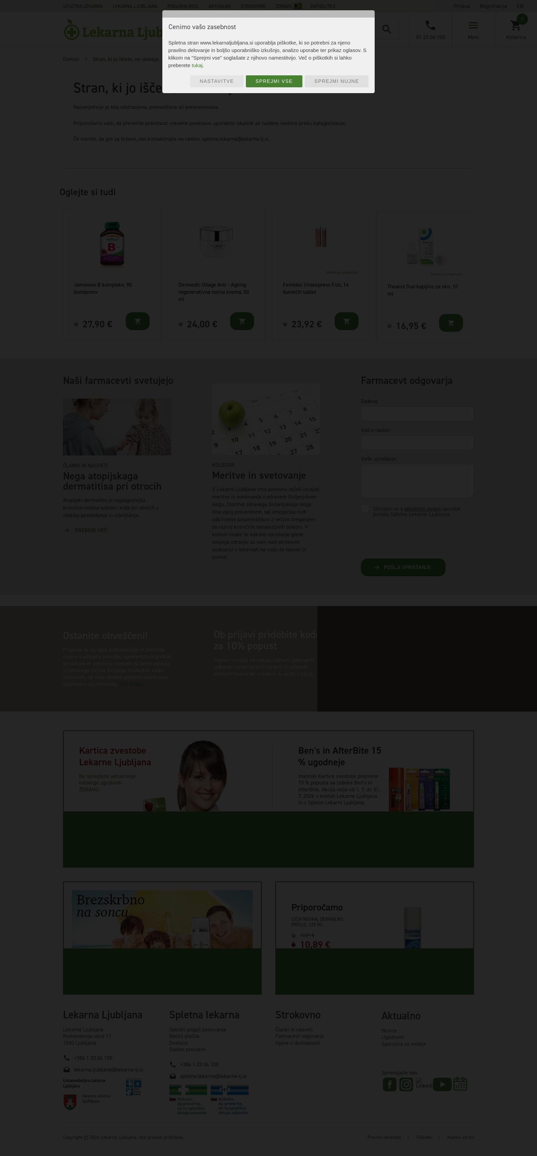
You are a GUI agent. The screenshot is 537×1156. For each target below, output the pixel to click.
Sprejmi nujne (336, 81)
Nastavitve (217, 81)
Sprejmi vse (274, 81)
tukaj (197, 65)
